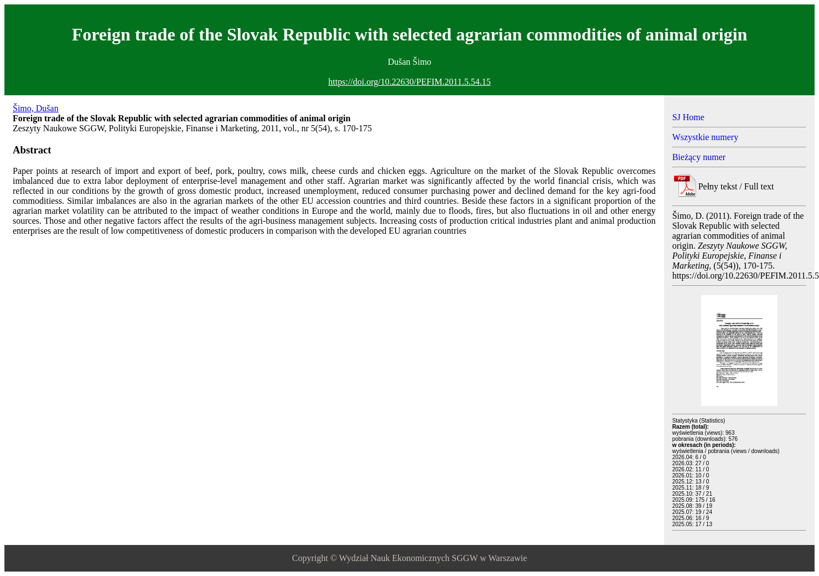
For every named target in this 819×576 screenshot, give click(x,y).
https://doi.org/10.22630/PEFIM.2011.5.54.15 (409, 81)
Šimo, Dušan (36, 108)
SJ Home (688, 117)
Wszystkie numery (705, 137)
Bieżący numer (698, 157)
